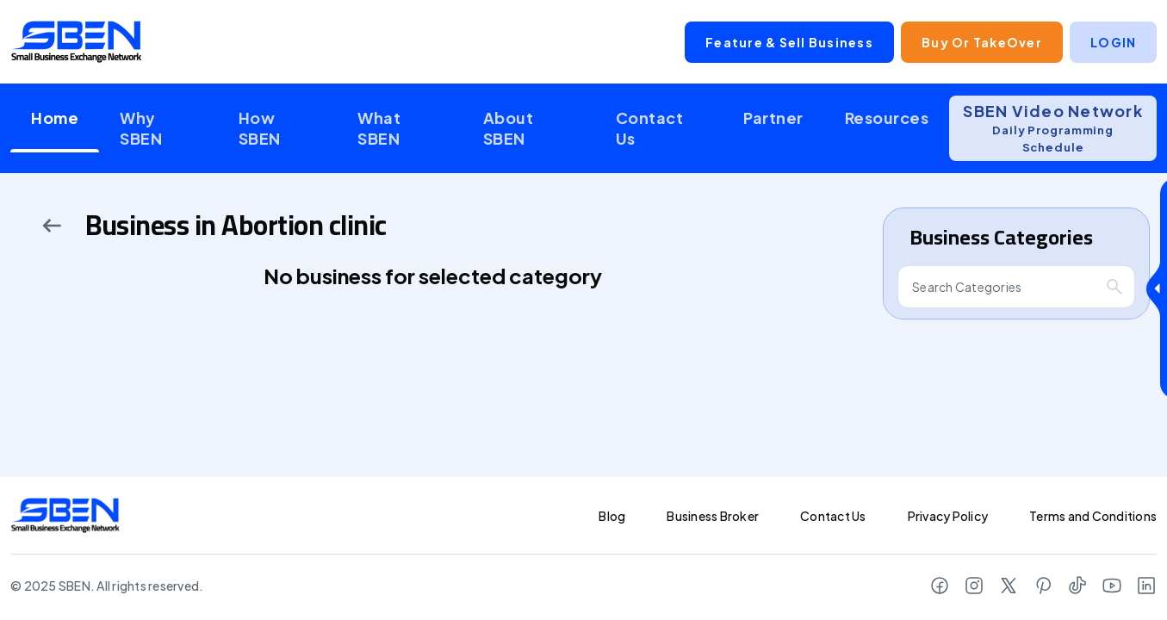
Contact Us (650, 128)
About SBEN (508, 128)
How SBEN (260, 128)
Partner (773, 117)
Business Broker (713, 516)
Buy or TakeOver (982, 42)
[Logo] (76, 42)
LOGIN (1113, 42)
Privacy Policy (948, 516)
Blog (612, 516)
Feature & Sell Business (789, 42)
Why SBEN (141, 128)
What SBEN (378, 128)
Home (54, 117)
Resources (887, 117)
